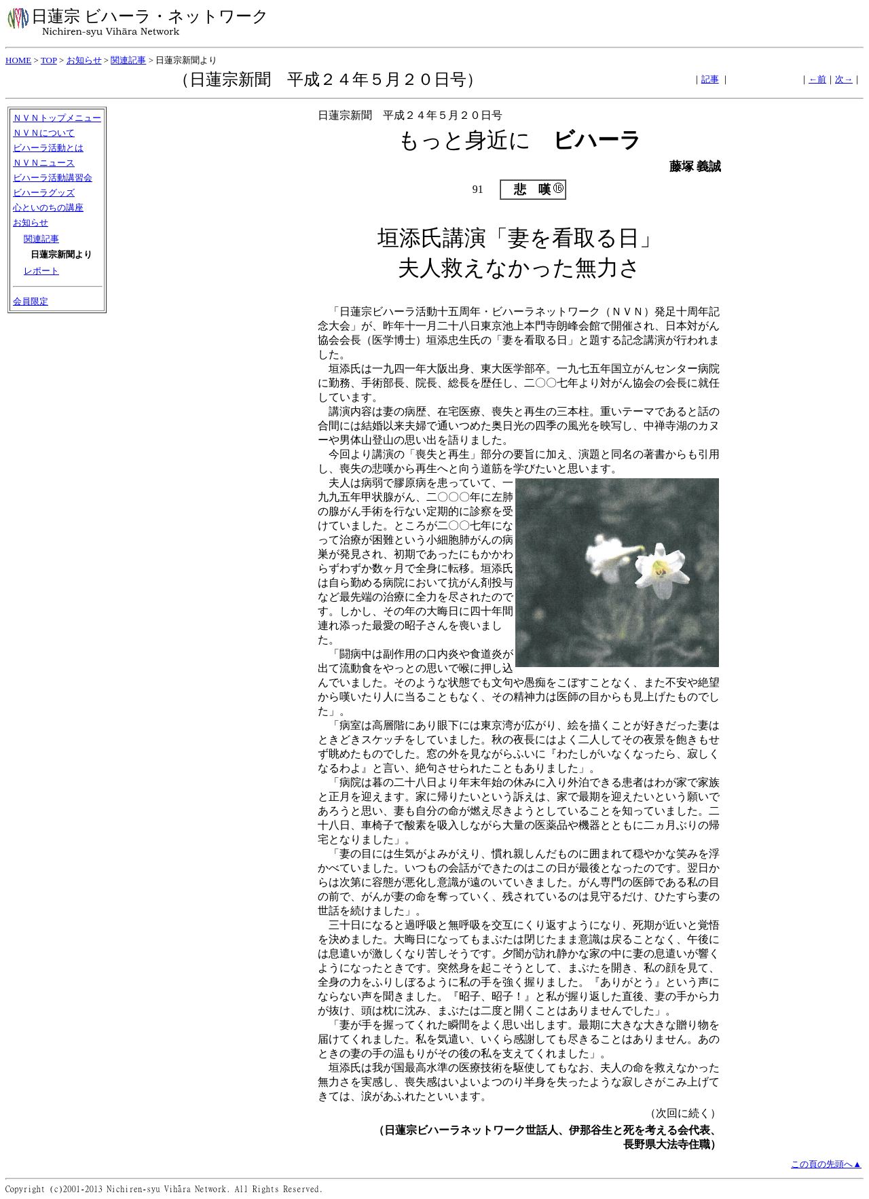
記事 (710, 79)
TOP (49, 60)
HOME (18, 60)
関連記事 (128, 60)
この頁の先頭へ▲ (826, 1164)
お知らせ (84, 60)
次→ (844, 79)
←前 (817, 79)
